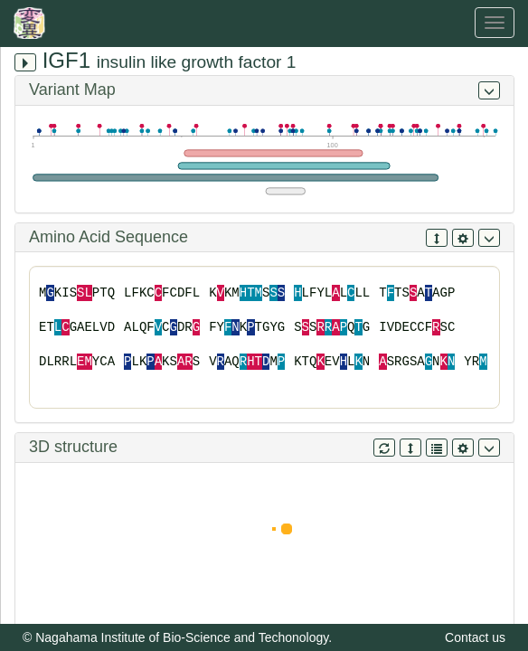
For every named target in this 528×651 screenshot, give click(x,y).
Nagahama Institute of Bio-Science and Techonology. (183, 637)
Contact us (475, 637)
